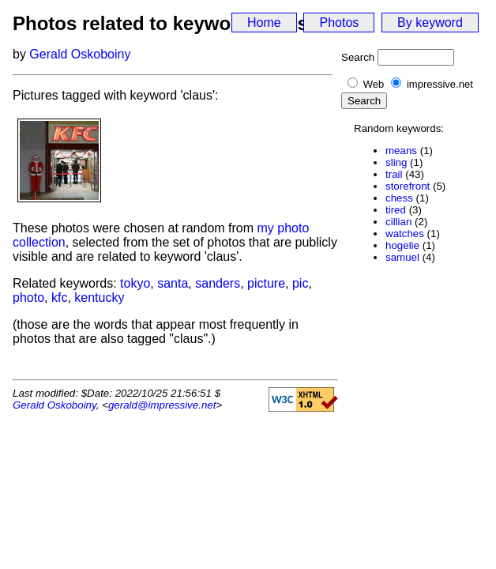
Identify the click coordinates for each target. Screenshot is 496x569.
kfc (59, 297)
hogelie (402, 245)
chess (399, 198)
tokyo (135, 283)
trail (393, 174)
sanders (217, 283)
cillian (398, 222)
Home (264, 22)
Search (357, 57)
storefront (407, 186)
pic (300, 283)
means (401, 150)
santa (172, 283)
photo (28, 297)
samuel (402, 257)
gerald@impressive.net (162, 405)
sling (396, 162)
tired (395, 210)
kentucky (99, 297)
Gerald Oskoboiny (79, 54)
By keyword (430, 22)
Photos (339, 22)
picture (266, 283)
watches (404, 233)
